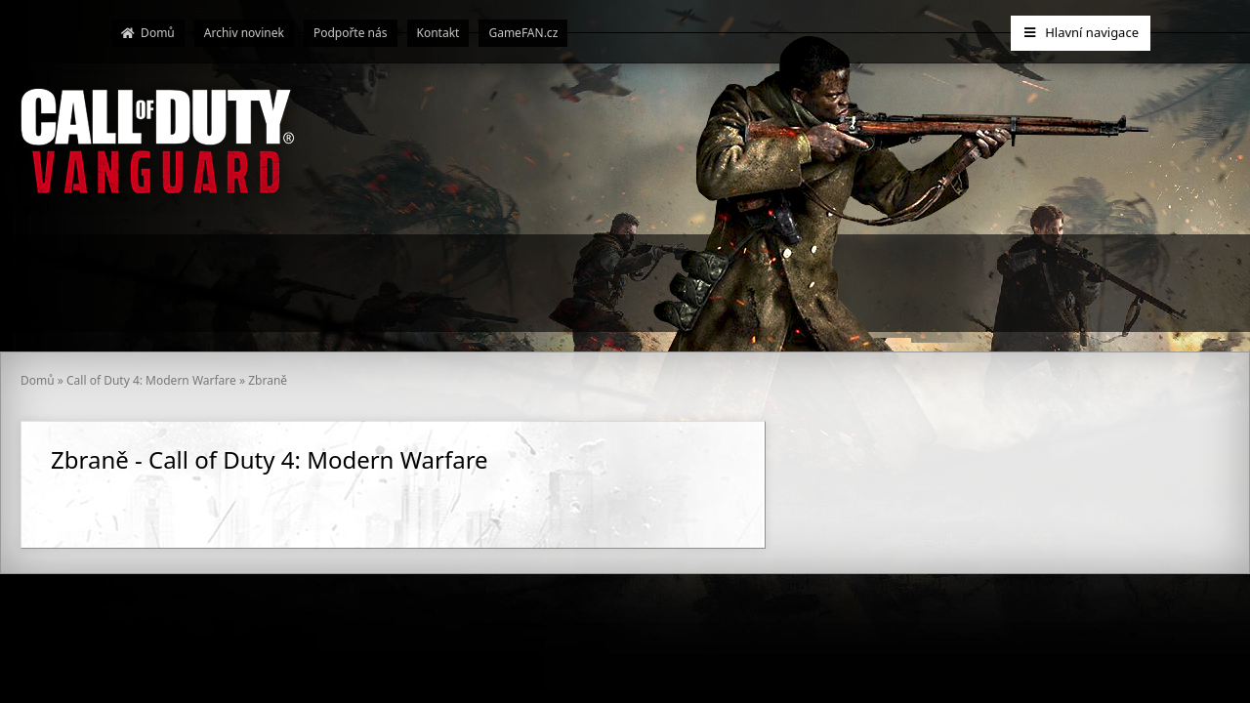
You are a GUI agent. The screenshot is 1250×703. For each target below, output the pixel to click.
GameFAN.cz (523, 32)
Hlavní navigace (1080, 32)
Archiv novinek (244, 32)
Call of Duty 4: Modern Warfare (151, 380)
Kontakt (438, 32)
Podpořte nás (350, 32)
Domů (148, 32)
